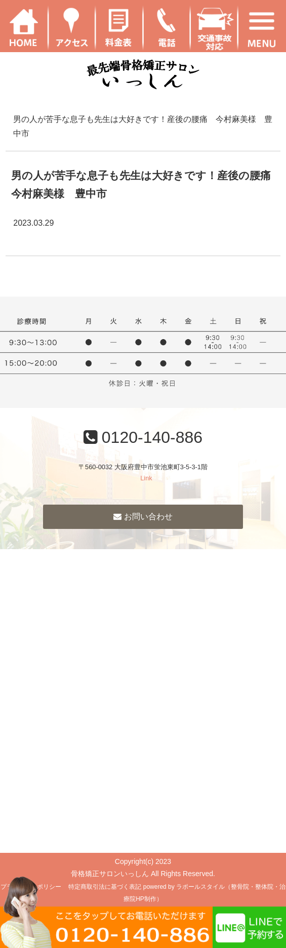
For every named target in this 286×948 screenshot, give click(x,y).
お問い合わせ (142, 516)
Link (146, 478)
